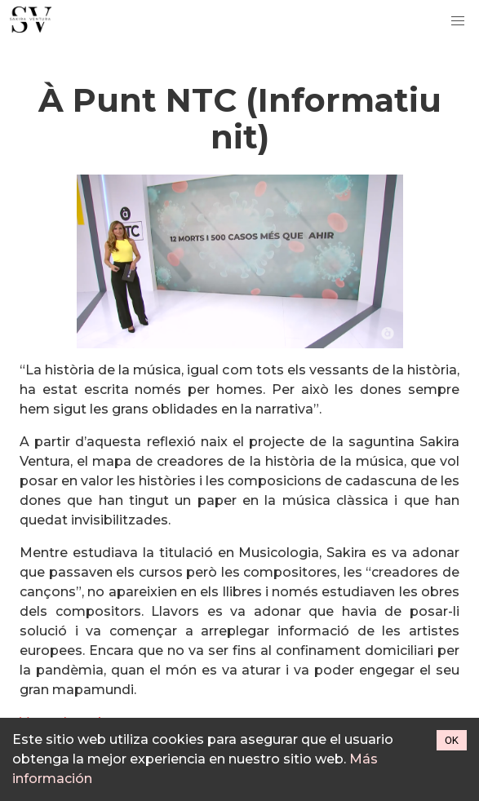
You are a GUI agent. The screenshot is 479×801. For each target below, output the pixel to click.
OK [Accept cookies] (452, 740)
